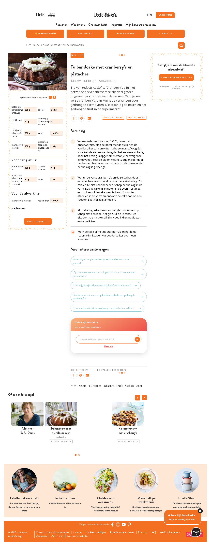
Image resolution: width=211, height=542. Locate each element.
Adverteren (59, 536)
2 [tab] (79, 455)
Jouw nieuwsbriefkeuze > (176, 77)
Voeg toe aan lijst (38, 221)
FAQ (157, 532)
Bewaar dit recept (113, 117)
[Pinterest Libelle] (130, 524)
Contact (146, 532)
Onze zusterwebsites (80, 536)
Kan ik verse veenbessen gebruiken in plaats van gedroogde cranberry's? (108, 296)
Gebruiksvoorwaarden (59, 532)
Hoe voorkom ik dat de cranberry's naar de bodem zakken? (107, 308)
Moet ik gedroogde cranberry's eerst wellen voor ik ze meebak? (108, 261)
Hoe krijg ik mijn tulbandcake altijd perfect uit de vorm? (105, 285)
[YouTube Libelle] (124, 524)
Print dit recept (136, 117)
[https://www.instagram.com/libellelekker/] (119, 524)
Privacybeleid (176, 88)
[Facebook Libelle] (113, 524)
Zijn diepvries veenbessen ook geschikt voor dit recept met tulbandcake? (108, 274)
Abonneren (42, 536)
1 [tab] (76, 455)
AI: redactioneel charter (124, 532)
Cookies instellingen (97, 532)
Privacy (40, 532)
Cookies (79, 532)
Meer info (108, 346)
